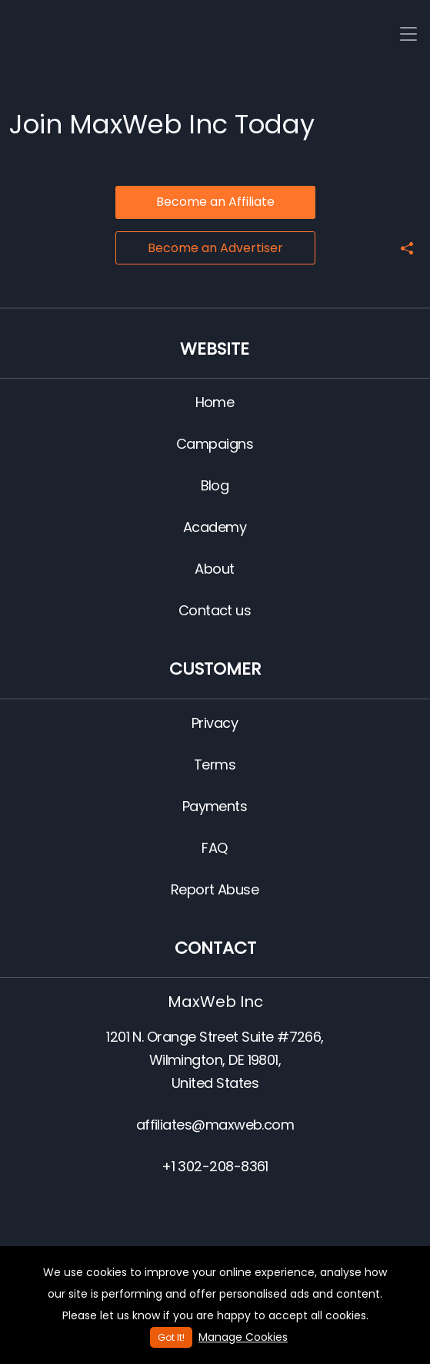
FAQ (214, 847)
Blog (215, 485)
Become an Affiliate (215, 201)
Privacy (215, 723)
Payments (215, 806)
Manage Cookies (243, 1337)
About (214, 568)
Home (215, 402)
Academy (214, 527)
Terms (214, 764)
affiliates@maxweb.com (215, 1124)
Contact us (215, 610)
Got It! (171, 1337)
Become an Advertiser (215, 248)
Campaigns (214, 443)
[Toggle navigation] (408, 34)
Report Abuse (215, 889)
